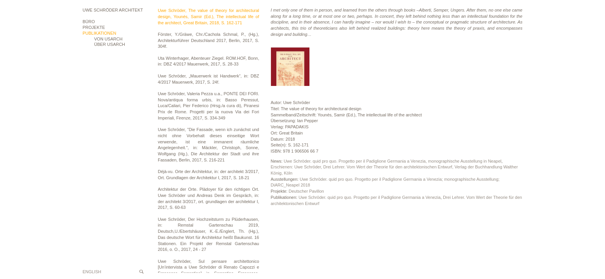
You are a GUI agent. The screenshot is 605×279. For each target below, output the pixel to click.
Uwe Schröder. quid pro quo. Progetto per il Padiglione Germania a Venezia (370, 197)
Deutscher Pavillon (306, 191)
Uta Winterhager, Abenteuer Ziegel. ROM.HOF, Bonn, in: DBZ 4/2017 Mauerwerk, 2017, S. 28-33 (208, 61)
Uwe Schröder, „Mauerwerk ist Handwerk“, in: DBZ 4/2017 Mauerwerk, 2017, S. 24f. (208, 79)
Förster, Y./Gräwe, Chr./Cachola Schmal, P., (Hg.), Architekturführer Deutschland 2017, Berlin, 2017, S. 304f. (208, 40)
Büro (89, 21)
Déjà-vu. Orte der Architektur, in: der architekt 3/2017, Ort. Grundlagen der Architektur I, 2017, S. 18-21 (208, 174)
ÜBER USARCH (109, 44)
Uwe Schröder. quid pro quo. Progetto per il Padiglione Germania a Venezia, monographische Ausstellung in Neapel (392, 161)
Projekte (94, 27)
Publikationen (99, 33)
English (92, 271)
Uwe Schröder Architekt (113, 10)
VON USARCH (108, 39)
